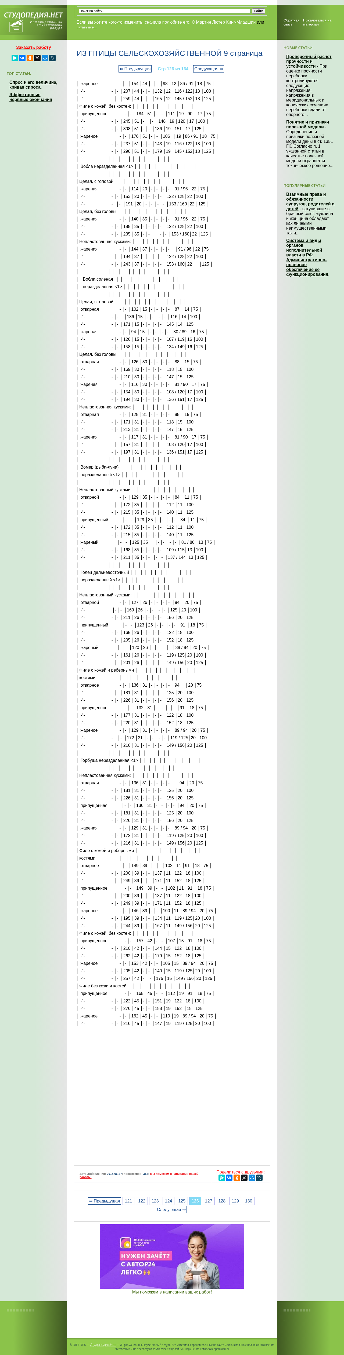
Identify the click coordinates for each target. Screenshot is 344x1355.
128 (222, 1201)
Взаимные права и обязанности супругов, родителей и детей (310, 201)
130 (248, 1201)
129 (235, 1201)
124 (168, 1201)
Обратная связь (291, 22)
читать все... (86, 27)
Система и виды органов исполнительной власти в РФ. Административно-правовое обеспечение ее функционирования (307, 257)
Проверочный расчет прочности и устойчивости (309, 61)
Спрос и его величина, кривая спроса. (33, 84)
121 (128, 1201)
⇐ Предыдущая (135, 69)
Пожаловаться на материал (317, 22)
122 (141, 1201)
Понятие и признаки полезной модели (307, 124)
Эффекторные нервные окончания (30, 97)
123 (155, 1201)
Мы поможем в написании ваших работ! (172, 1292)
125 (181, 1201)
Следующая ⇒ (208, 69)
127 (208, 1201)
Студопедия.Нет (103, 1344)
